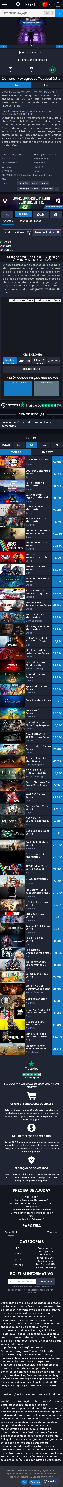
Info (15, 85)
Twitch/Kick (11, 1232)
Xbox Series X (38, 175)
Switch (49, 175)
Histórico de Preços (29, 221)
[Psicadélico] (48, 190)
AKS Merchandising (45, 1267)
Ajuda (50, 1481)
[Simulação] (24, 190)
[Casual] (44, 184)
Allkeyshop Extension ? (31, 1219)
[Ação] (35, 184)
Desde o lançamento (9, 361)
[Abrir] (5, 4)
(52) (41, 405)
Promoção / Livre (45, 1257)
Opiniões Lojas (45, 1260)
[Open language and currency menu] (46, 4)
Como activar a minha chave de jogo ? (31, 1212)
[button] (58, 4)
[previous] (3, 46)
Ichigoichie (39, 162)
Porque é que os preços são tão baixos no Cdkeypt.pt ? (31, 1205)
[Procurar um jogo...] (31, 13)
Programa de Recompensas (45, 1250)
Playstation (17, 1259)
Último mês (54, 360)
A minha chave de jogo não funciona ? (31, 1209)
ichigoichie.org (41, 158)
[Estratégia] (24, 184)
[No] (59, 1476)
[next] (59, 46)
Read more (36, 1482)
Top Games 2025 (45, 1264)
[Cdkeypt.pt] (25, 4)
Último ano (24, 360)
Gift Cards (45, 1254)
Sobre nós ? (31, 1196)
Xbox (36, 171)
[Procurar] (59, 13)
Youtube (52, 1232)
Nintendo (18, 1264)
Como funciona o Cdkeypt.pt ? (31, 1200)
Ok (24, 1482)
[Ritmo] (35, 190)
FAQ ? (31, 1216)
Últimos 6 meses (39, 361)
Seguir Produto (31, 369)
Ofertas (8, 221)
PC (18, 175)
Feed (47, 85)
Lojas (11, 1235)
